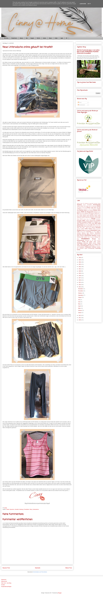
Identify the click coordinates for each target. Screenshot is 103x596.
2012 (80, 315)
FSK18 (81, 219)
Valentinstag (91, 245)
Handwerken (86, 223)
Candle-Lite (96, 213)
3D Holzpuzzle (86, 203)
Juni (79, 301)
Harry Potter (91, 223)
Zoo (78, 248)
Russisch (98, 240)
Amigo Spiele (93, 207)
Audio (89, 208)
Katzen (44, 38)
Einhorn (83, 217)
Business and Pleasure (89, 213)
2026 (80, 257)
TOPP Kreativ (83, 244)
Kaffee (86, 228)
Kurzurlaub (87, 230)
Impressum (3, 579)
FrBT (83, 220)
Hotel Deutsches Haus (96, 226)
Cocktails (91, 214)
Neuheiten (94, 235)
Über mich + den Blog (6, 583)
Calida (7, 509)
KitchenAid (98, 228)
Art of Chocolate (84, 208)
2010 (80, 320)
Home (85, 226)
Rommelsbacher (80, 240)
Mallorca (92, 233)
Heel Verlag (97, 223)
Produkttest (26, 509)
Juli (79, 299)
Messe (88, 234)
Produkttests (14, 38)
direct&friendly (91, 248)
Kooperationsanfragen (6, 586)
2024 (80, 262)
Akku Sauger (86, 206)
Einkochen (87, 217)
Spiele (62, 38)
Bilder (82, 212)
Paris (99, 237)
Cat (99, 213)
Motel (99, 234)
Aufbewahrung (93, 208)
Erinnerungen (97, 217)
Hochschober (98, 224)
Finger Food (88, 219)
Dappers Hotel (86, 215)
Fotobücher (98, 219)
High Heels (92, 224)
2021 (80, 268)
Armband (79, 208)
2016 (80, 280)
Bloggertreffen (90, 211)
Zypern (86, 248)
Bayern (91, 210)
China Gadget (79, 214)
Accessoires (89, 204)
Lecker (98, 230)
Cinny (88, 214)
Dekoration (92, 215)
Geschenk (79, 222)
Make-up (83, 233)
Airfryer (81, 206)
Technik (38, 38)
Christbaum (84, 214)
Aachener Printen (97, 203)
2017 (80, 277)
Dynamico (12, 509)
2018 (80, 275)
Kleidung (21, 509)
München (82, 235)
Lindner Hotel (82, 231)
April (79, 306)
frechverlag (97, 248)
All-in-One (84, 207)
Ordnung (96, 237)
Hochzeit (79, 226)
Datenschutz (4, 581)
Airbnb (78, 206)
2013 (80, 286)
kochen (78, 249)
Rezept (94, 239)
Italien (82, 228)
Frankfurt (98, 220)
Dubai (99, 215)
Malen (88, 233)
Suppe (78, 244)
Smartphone (79, 243)
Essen (78, 219)
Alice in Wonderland (92, 206)
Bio (85, 211)
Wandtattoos (82, 247)
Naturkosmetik (87, 235)
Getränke (89, 222)
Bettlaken (79, 211)
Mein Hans (84, 234)
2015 (80, 282)
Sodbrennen (85, 243)
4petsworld (91, 203)
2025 (80, 259)
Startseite (6, 38)
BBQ (78, 210)
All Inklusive (79, 207)
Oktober (80, 293)
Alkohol (98, 206)
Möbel (78, 235)
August (80, 297)
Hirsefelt (17, 509)
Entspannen (92, 217)
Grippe (99, 222)
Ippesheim (79, 228)
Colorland (95, 214)
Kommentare (81, 104)
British (99, 211)
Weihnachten (88, 247)
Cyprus (80, 215)
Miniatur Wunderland (94, 234)
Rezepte (32, 38)
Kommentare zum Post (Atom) (40, 572)
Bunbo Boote (82, 213)
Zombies (98, 247)
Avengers (98, 208)
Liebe (78, 231)
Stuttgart (98, 243)
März (79, 308)
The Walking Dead (96, 244)
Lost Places (94, 231)
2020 (80, 271)
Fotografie (79, 220)
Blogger (59, 592)
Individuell (98, 227)
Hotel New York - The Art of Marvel (86, 227)
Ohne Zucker (84, 237)
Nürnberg (79, 237)
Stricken (94, 243)
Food (27, 38)
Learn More (83, 3)
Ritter (99, 238)
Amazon (88, 207)
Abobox (84, 204)
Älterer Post (68, 568)
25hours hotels (79, 203)
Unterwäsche (36, 509)
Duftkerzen (79, 217)
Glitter (93, 222)
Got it (89, 3)
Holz (82, 226)
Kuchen (83, 230)
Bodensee (96, 211)
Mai (79, 304)
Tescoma (89, 244)
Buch (78, 213)
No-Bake (98, 235)
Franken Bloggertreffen (91, 220)
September (80, 295)
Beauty (21, 38)
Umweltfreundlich (85, 245)
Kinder (56, 38)
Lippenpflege (88, 231)
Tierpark (78, 245)
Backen (81, 210)
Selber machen (97, 241)
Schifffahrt (79, 241)
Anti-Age (98, 207)
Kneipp (79, 230)
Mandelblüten (97, 233)
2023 (80, 264)
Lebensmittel (93, 230)
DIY (66, 38)
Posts (79, 102)
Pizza (78, 238)
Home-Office (89, 226)
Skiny (31, 509)
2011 (80, 317)
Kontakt (3, 584)
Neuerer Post (6, 568)
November (80, 290)
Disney (96, 215)
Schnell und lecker (87, 241)
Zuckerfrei (81, 248)
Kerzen (94, 228)
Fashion (84, 219)
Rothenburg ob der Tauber (90, 240)
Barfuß (88, 210)
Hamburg (82, 223)
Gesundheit (84, 222)
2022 (80, 266)
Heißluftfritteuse (80, 224)
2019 (80, 273)
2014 (80, 284)
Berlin (99, 210)
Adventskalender (96, 204)
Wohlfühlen (94, 247)
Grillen (96, 222)
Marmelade (79, 234)
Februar (80, 310)
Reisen (50, 38)
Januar (79, 312)
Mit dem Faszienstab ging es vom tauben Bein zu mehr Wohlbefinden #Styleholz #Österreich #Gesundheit (88, 51)
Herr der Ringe (87, 224)
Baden (85, 210)
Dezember (80, 288)
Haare (78, 223)
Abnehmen (79, 204)
